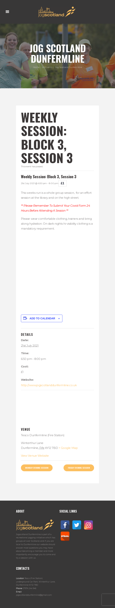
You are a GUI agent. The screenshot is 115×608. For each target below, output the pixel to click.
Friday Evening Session (79, 467)
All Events (47, 67)
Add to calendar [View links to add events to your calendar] (42, 318)
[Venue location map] (57, 409)
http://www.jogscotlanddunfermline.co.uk (49, 385)
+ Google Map (68, 448)
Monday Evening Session (36, 467)
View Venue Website (35, 455)
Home (36, 67)
